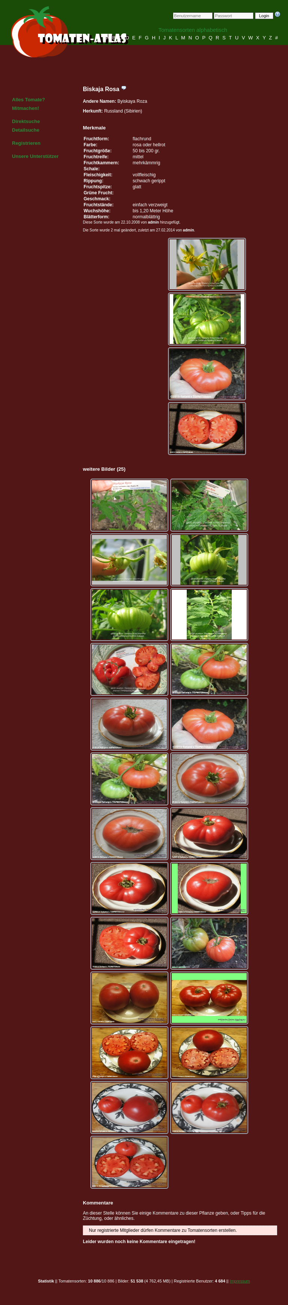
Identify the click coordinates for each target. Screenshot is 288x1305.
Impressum (240, 1281)
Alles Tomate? (28, 99)
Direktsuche (26, 121)
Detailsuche (25, 130)
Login (264, 16)
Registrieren (26, 143)
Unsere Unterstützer (35, 156)
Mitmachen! (25, 108)
